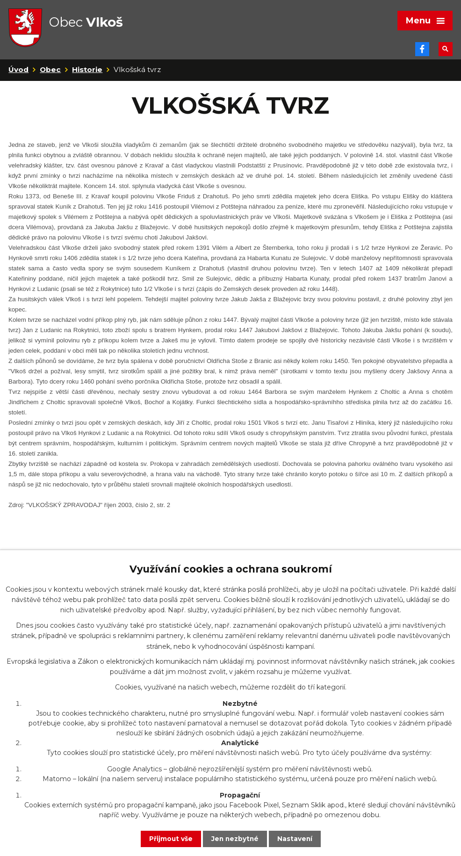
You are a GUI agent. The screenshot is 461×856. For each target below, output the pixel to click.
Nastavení (296, 838)
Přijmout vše (170, 838)
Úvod (18, 74)
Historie (87, 74)
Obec (50, 74)
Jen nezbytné (234, 838)
